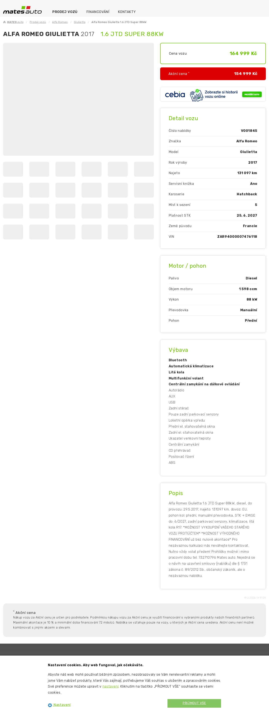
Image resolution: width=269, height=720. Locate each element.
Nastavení (59, 705)
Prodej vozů (38, 22)
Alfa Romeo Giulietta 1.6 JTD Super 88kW (118, 22)
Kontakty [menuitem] (127, 12)
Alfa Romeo (60, 22)
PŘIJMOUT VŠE (194, 703)
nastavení (111, 686)
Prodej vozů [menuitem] (65, 12)
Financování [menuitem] (97, 12)
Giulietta (79, 22)
